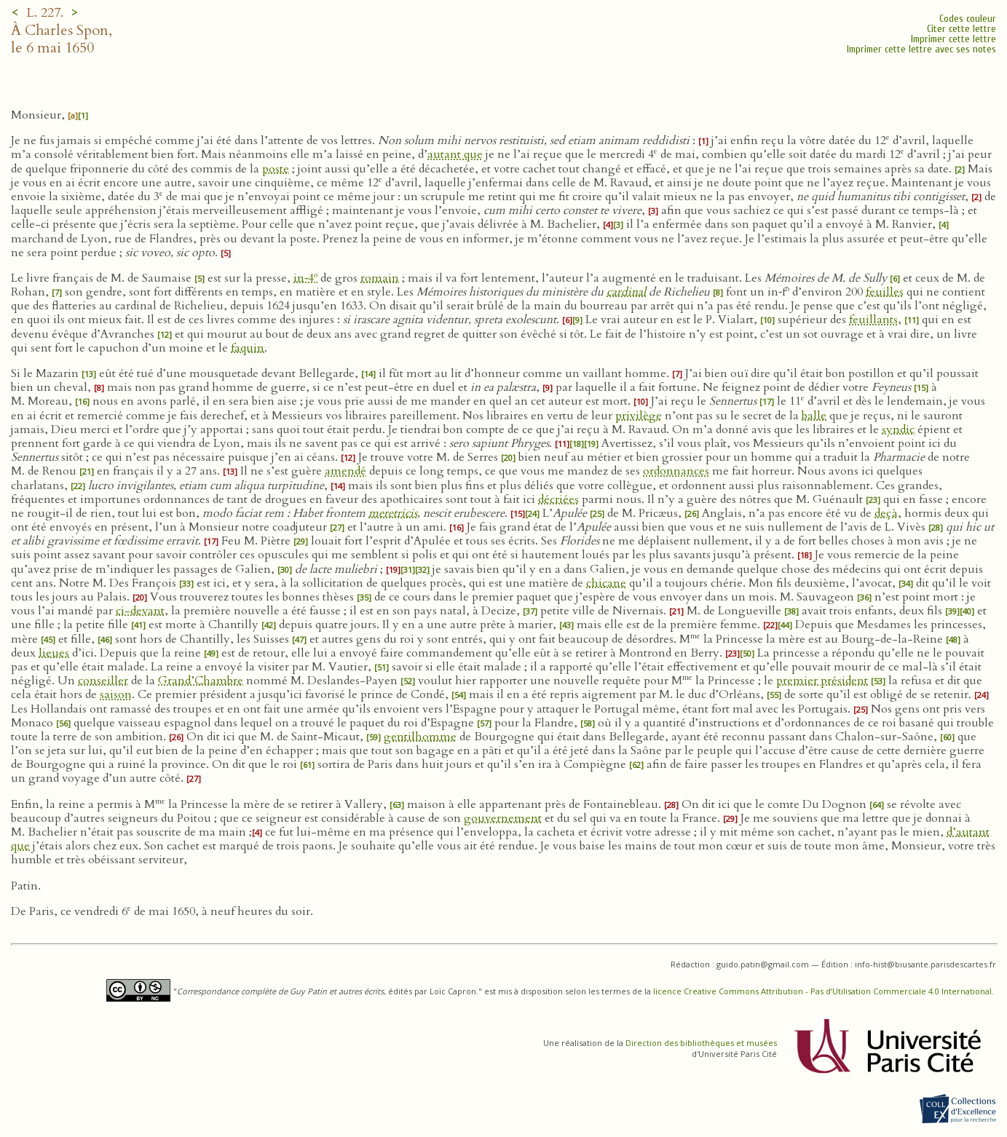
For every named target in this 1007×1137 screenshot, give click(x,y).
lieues (54, 653)
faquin (247, 348)
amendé (345, 471)
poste (275, 169)
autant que (455, 154)
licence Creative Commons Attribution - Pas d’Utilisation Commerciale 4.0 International (822, 991)
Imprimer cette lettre (953, 39)
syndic (898, 429)
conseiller (103, 681)
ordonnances (676, 471)
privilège (638, 416)
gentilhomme (420, 737)
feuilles (885, 292)
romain (379, 278)
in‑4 (305, 278)
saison (116, 694)
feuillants (873, 320)
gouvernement (503, 818)
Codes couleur (967, 18)
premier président (822, 681)
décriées (558, 499)
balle (814, 416)
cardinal (626, 292)
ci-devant (140, 611)
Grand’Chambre (200, 681)
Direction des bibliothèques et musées (701, 1042)
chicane (606, 583)
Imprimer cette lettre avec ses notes (921, 49)
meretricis (392, 513)
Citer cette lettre (961, 29)
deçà (886, 513)
